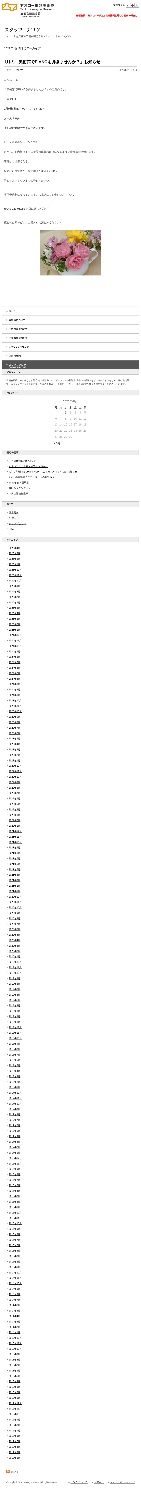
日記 (11, 529)
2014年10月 (15, 1283)
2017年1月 (14, 1152)
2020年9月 (14, 913)
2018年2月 (14, 1082)
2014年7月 (14, 1299)
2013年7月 (14, 1365)
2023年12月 (15, 700)
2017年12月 (15, 1092)
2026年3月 (14, 553)
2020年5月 (14, 934)
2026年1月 (14, 564)
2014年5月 (14, 1310)
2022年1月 (14, 825)
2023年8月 (14, 722)
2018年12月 (15, 1027)
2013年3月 (14, 1386)
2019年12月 (15, 962)
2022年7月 (14, 793)
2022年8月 (14, 787)
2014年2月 (14, 1327)
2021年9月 (14, 847)
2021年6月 (14, 864)
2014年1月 (14, 1332)
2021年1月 (14, 891)
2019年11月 (15, 967)
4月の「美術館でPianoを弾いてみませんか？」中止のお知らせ (43, 471)
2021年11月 (15, 836)
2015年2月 (14, 1261)
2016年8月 (14, 1174)
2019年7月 (14, 989)
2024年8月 (14, 656)
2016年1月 (14, 1207)
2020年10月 (15, 907)
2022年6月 (14, 798)
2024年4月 (14, 678)
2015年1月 (14, 1267)
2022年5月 (14, 804)
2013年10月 (15, 1348)
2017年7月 (14, 1120)
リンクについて (79, 1482)
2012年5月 (14, 1441)
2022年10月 (15, 776)
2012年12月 (15, 1403)
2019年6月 (14, 994)
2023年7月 (14, 727)
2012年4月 (14, 1446)
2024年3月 (14, 684)
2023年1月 (14, 760)
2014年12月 (15, 1272)
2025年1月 (14, 629)
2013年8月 (14, 1359)
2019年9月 (14, 978)
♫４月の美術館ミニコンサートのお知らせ (31, 477)
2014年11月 (15, 1278)
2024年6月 (14, 667)
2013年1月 (14, 1397)
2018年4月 (14, 1071)
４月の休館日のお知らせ (22, 460)
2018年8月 (14, 1049)
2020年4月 (14, 940)
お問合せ (99, 1482)
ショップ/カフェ (17, 523)
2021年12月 (15, 831)
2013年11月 (15, 1343)
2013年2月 (14, 1392)
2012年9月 (14, 1419)
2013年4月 (14, 1381)
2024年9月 (14, 651)
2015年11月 (15, 1218)
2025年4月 (14, 613)
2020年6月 (14, 929)
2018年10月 (15, 1038)
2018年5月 (14, 1065)
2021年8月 (14, 853)
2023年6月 (14, 733)
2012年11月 (15, 1408)
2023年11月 (15, 706)
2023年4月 (14, 744)
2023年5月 (14, 738)
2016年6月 (14, 1185)
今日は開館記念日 (18, 493)
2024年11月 (15, 640)
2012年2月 (14, 1457)
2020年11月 (15, 902)
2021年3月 (14, 880)
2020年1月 (14, 956)
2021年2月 (14, 885)
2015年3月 (14, 1256)
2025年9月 (14, 586)
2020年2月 (14, 951)
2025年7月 (14, 597)
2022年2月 (14, 820)
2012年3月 (14, 1452)
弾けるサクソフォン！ (21, 488)
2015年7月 (14, 1240)
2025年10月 (15, 580)
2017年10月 (15, 1103)
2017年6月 (14, 1125)
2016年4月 (14, 1191)
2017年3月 (14, 1141)
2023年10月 (15, 711)
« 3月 (57, 443)
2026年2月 (14, 558)
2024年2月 (14, 689)
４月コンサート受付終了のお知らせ (28, 466)
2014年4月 (14, 1316)
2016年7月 (14, 1180)
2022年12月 (15, 765)
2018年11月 (15, 1032)
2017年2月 (14, 1147)
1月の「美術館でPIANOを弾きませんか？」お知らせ (52, 62)
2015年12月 (15, 1212)
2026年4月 (14, 548)
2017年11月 (15, 1098)
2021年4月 (14, 874)
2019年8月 (14, 983)
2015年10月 (15, 1223)
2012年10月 (15, 1414)
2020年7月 (14, 924)
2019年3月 (14, 1011)
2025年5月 (14, 607)
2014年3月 (14, 1321)
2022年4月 (14, 809)
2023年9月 (14, 716)
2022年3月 (14, 815)
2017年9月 (14, 1109)
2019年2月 (14, 1016)
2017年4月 (14, 1136)
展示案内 (13, 512)
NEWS (12, 518)
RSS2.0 (12, 1472)
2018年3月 (14, 1076)
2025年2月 (14, 624)
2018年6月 (14, 1060)
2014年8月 (14, 1294)
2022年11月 (15, 771)
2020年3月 (14, 945)
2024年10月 (15, 646)
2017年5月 (14, 1131)
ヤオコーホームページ (122, 1482)
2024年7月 (14, 662)
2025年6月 (14, 602)
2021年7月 (14, 858)
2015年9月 (14, 1229)
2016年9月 (14, 1169)
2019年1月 (14, 1022)
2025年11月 (15, 575)
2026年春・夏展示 (19, 482)
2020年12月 (15, 896)
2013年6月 (14, 1370)
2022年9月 (14, 782)
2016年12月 (15, 1158)
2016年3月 (14, 1196)
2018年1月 (14, 1087)
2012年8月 (14, 1425)
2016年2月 (14, 1201)
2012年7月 (14, 1430)
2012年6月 (14, 1435)
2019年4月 (14, 1005)
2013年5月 (14, 1376)
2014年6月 (14, 1305)
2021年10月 (15, 842)
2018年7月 (14, 1054)
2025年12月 (15, 569)
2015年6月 (14, 1245)
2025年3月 (14, 618)
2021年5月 (14, 869)
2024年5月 (14, 673)
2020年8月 (14, 918)
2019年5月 (14, 1000)
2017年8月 (14, 1114)
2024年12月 (15, 635)
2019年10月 (15, 973)
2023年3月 (14, 749)
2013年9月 (14, 1354)
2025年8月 (14, 591)
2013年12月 (15, 1337)
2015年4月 (14, 1250)
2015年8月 (14, 1234)
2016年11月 (15, 1163)
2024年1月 (14, 695)
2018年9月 (14, 1043)
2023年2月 (14, 755)
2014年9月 (14, 1288)
